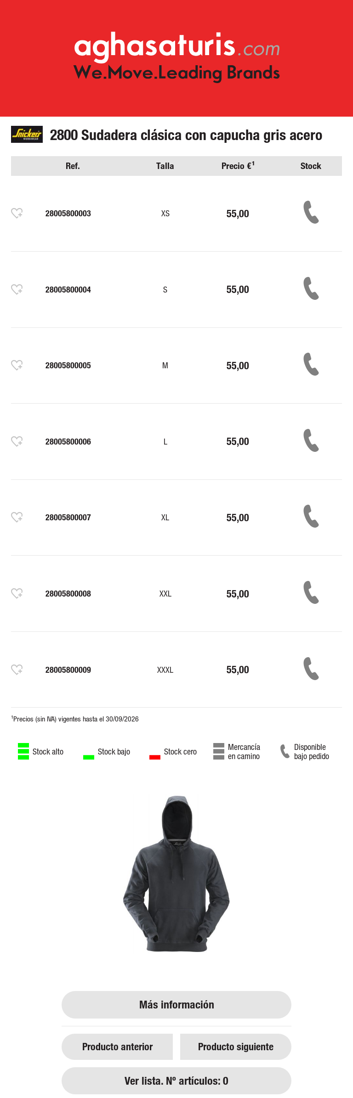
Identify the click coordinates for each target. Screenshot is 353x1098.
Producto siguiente (235, 1046)
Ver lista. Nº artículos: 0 (176, 1080)
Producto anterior (117, 1046)
